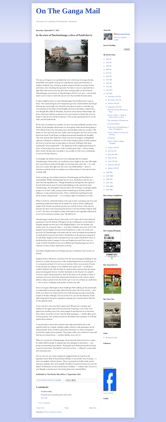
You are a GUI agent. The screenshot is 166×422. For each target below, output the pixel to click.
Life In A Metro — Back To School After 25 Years (117, 116)
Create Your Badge (108, 393)
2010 (108, 172)
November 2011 (113, 100)
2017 (108, 73)
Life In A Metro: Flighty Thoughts (116, 142)
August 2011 (112, 147)
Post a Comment (44, 403)
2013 (107, 87)
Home (67, 408)
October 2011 (112, 103)
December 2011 (113, 96)
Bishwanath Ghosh (123, 34)
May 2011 (111, 158)
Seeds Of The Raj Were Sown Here (118, 111)
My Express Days (111, 337)
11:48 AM (44, 398)
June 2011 (111, 154)
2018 (108, 69)
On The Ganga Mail (68, 11)
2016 (108, 76)
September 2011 (113, 107)
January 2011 (112, 168)
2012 (108, 90)
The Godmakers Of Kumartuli (118, 120)
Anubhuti (44, 391)
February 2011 (113, 165)
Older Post (92, 408)
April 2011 (111, 161)
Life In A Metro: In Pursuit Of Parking (118, 133)
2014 (108, 83)
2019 (108, 66)
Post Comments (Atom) (53, 412)
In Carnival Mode (114, 124)
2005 (108, 190)
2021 (108, 59)
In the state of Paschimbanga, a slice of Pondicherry (118, 128)
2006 (108, 186)
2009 (108, 176)
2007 (108, 183)
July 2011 (111, 151)
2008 (108, 179)
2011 (107, 93)
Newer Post (40, 408)
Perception (111, 138)
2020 (108, 62)
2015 (108, 80)
